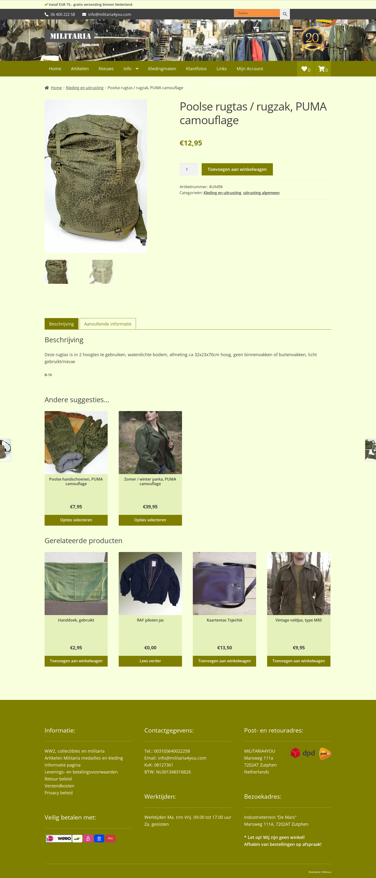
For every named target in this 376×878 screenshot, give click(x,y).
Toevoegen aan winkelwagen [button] (76, 660)
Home (55, 68)
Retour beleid (58, 779)
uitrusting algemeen (261, 192)
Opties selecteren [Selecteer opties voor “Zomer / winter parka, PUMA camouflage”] (150, 520)
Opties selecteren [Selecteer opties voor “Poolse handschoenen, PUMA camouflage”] (76, 520)
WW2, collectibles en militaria (75, 751)
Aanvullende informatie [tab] (107, 324)
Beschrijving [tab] (61, 324)
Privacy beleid (59, 793)
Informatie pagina (63, 765)
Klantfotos (196, 68)
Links (222, 68)
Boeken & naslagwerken (229, 84)
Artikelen (80, 68)
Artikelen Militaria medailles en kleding (84, 758)
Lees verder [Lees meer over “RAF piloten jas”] (150, 660)
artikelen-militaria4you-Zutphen (163, 84)
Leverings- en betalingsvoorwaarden (81, 772)
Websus (326, 872)
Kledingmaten (162, 68)
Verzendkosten (59, 786)
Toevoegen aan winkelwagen (237, 169)
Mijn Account (250, 68)
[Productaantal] (189, 169)
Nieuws (106, 68)
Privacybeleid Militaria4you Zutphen (85, 84)
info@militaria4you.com (182, 758)
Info (127, 68)
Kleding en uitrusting (222, 192)
